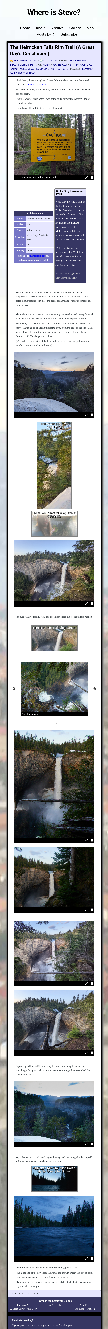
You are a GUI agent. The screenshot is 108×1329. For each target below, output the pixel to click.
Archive (57, 28)
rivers (47, 64)
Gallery (75, 28)
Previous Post (24, 1305)
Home (25, 28)
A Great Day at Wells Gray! (24, 1308)
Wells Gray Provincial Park (38, 68)
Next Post (85, 1305)
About (41, 28)
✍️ (24, 60)
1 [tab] (52, 723)
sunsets (63, 68)
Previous (13, 688)
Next (94, 688)
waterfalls (60, 64)
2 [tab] (56, 723)
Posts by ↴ (46, 34)
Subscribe (69, 34)
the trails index (37, 255)
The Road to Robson (84, 1308)
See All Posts (54, 1305)
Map (90, 28)
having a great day (37, 84)
